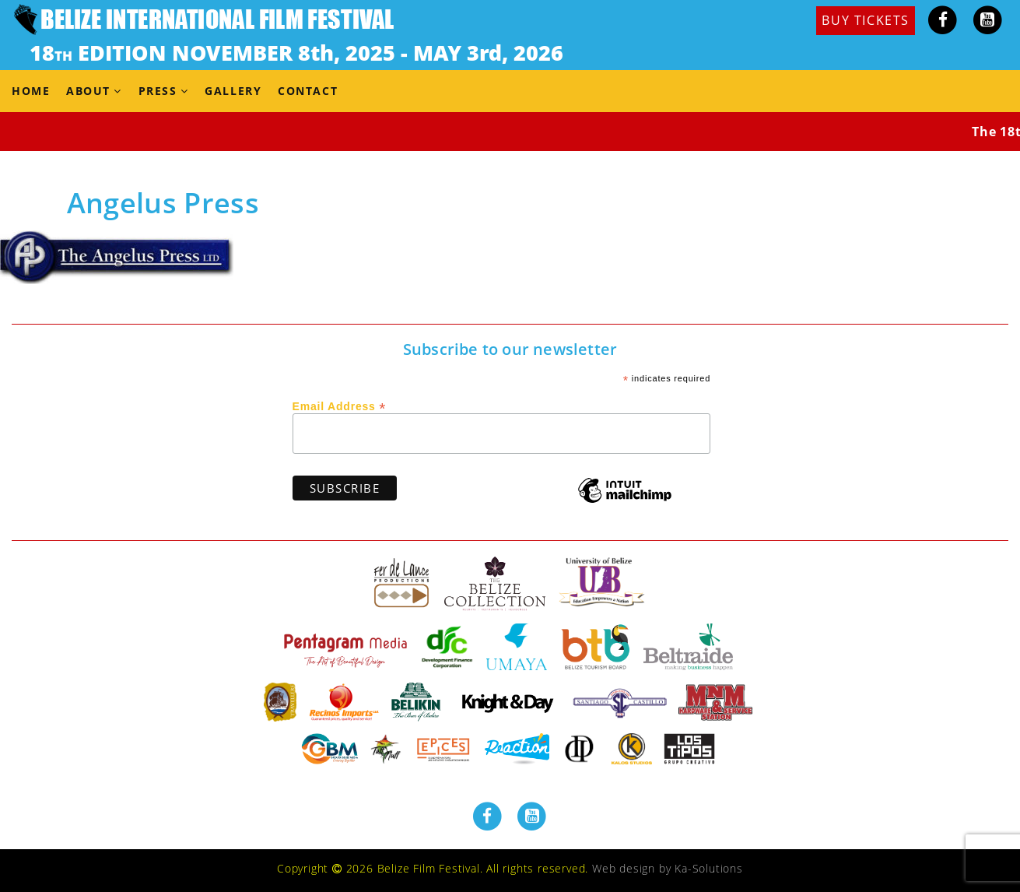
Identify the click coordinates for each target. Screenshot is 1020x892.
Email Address (340, 405)
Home (31, 90)
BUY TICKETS (866, 20)
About (88, 90)
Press (157, 90)
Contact (308, 90)
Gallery (233, 90)
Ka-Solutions (709, 868)
